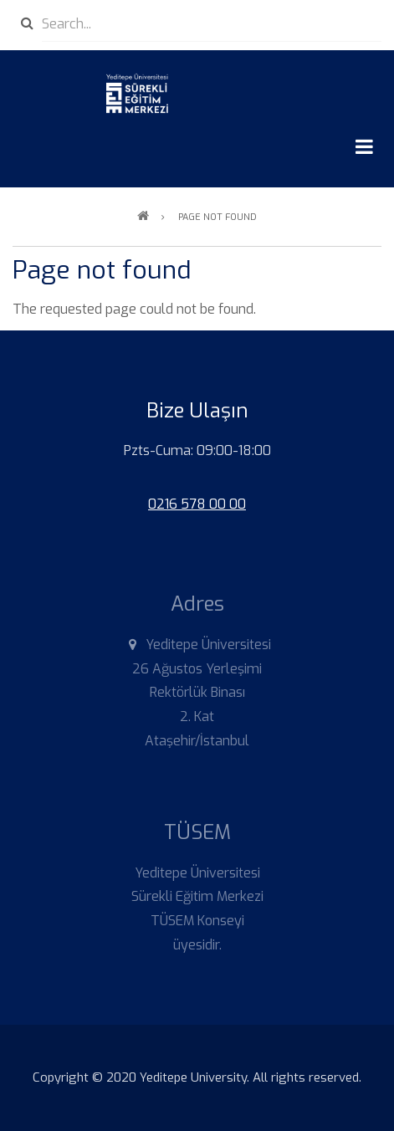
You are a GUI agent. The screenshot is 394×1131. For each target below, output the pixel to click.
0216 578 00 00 (197, 504)
